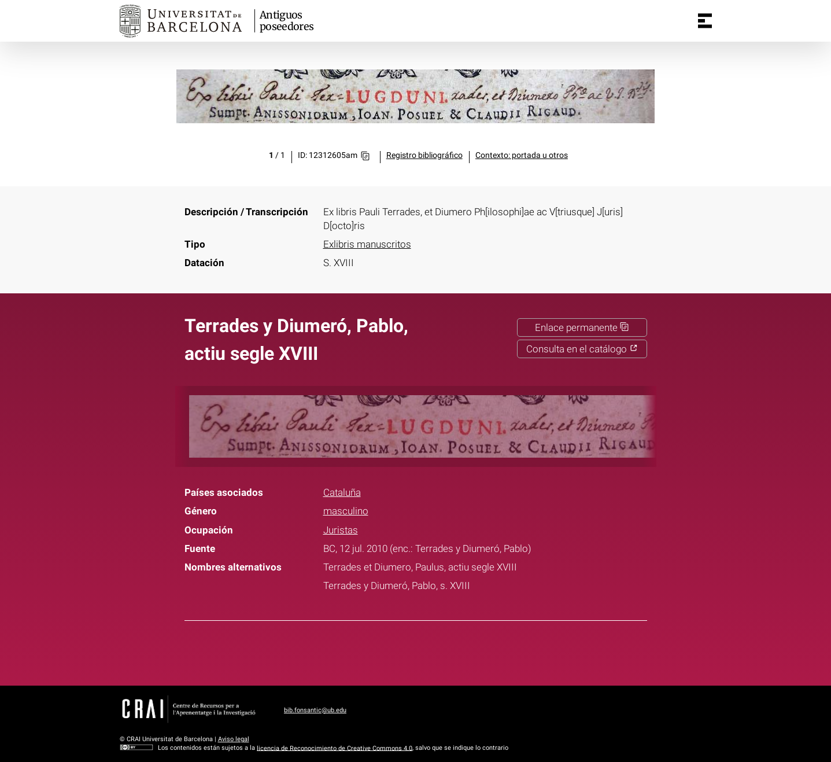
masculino (345, 511)
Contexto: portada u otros (521, 155)
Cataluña (342, 492)
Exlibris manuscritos (367, 244)
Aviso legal (233, 739)
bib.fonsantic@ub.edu (315, 710)
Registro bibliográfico (424, 155)
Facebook (379, 651)
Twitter (408, 651)
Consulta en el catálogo (582, 349)
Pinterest (437, 651)
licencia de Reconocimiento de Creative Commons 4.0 (334, 748)
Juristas (340, 530)
